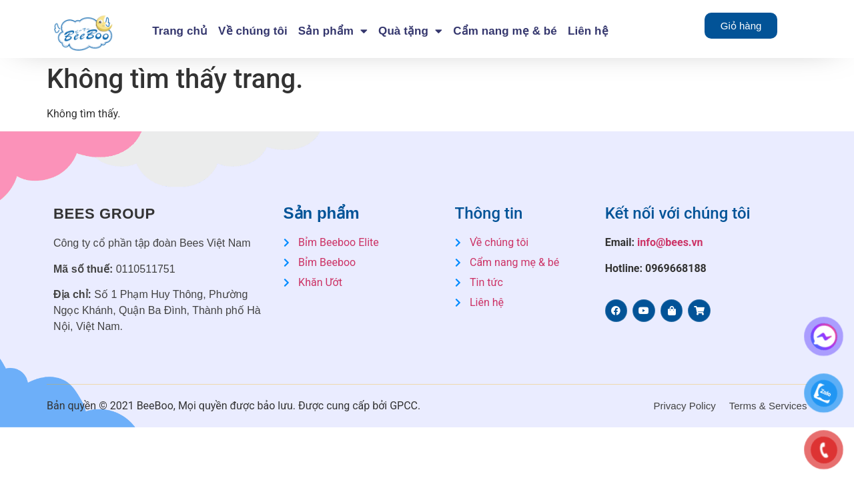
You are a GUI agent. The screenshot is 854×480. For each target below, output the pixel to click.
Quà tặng (410, 31)
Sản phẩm (333, 31)
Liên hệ (588, 31)
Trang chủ (179, 31)
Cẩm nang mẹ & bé (505, 31)
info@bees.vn (670, 242)
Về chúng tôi (253, 31)
